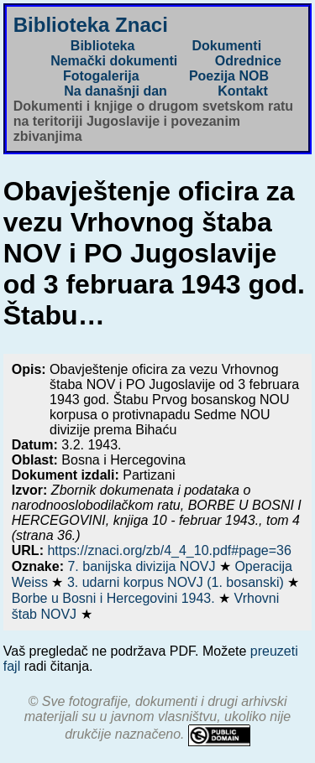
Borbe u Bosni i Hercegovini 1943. (115, 598)
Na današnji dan (115, 91)
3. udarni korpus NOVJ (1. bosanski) (177, 582)
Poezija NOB (229, 76)
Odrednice (248, 61)
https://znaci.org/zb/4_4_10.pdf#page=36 (169, 550)
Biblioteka (102, 46)
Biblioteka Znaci (90, 24)
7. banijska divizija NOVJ (143, 566)
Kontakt (243, 91)
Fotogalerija (101, 76)
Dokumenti (226, 46)
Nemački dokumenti (113, 61)
